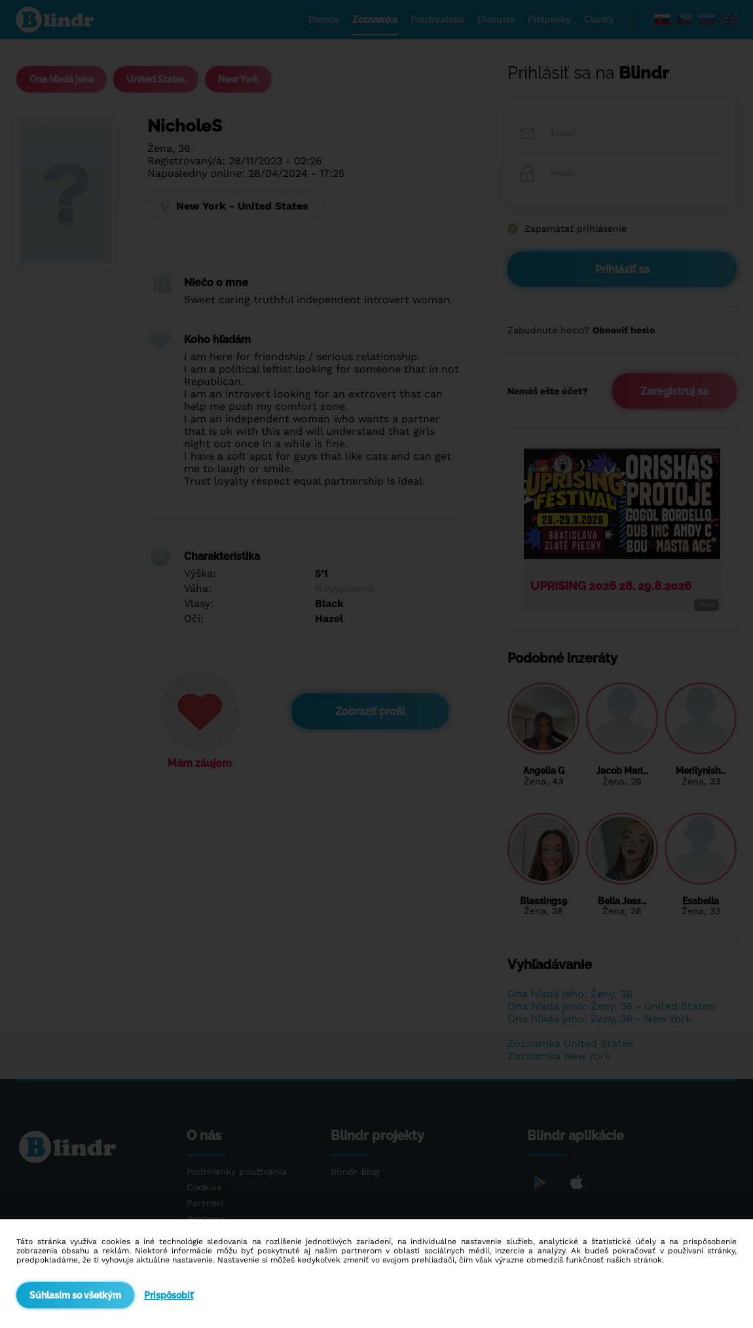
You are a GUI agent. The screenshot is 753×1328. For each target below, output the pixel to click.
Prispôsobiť (168, 1295)
